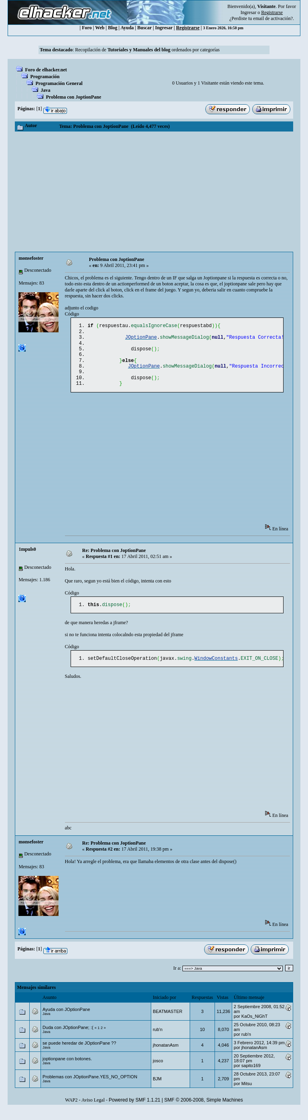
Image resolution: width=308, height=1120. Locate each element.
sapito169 (251, 1076)
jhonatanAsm (165, 1055)
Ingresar (248, 12)
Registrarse (188, 27)
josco (158, 1071)
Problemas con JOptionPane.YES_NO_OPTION (90, 1087)
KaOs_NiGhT (254, 1026)
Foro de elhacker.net (46, 70)
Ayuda (127, 27)
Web (99, 27)
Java (45, 90)
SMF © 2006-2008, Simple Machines (203, 1110)
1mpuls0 (27, 558)
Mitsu (246, 1094)
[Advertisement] (154, 191)
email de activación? (273, 18)
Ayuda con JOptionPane (66, 1019)
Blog (112, 27)
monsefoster (30, 258)
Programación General (58, 83)
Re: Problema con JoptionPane (114, 559)
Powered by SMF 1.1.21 (134, 1110)
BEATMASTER (167, 1021)
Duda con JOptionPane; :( (69, 1037)
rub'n (157, 1039)
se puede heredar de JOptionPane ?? (79, 1053)
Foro (86, 27)
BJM (157, 1089)
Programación (44, 76)
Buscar (144, 27)
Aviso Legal (93, 1110)
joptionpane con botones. (67, 1069)
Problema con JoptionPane (73, 97)
